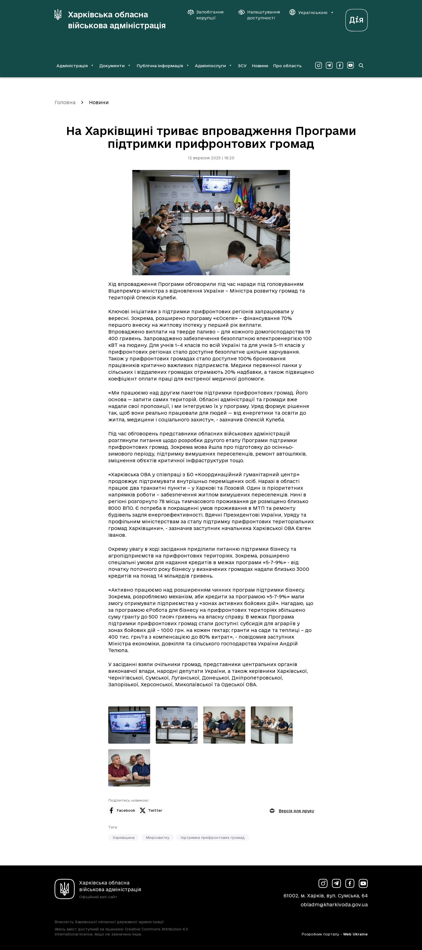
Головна (65, 102)
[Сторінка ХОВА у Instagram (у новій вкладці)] (318, 65)
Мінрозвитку (157, 837)
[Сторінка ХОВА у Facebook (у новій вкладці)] (339, 65)
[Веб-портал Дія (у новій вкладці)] (356, 18)
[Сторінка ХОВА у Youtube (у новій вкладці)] (350, 65)
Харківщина (124, 837)
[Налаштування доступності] (259, 15)
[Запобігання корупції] (208, 15)
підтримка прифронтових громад (213, 837)
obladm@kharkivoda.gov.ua (334, 904)
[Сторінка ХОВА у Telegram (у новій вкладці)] (329, 65)
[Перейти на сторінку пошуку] (361, 65)
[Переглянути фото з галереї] (129, 725)
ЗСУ (242, 65)
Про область (287, 65)
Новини (260, 65)
